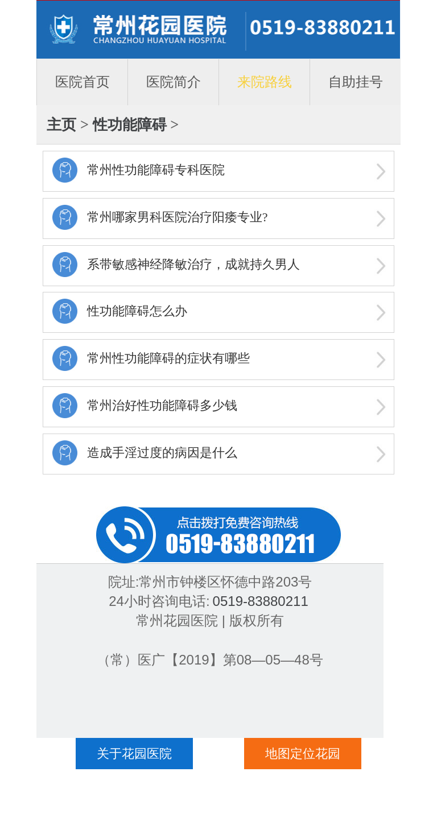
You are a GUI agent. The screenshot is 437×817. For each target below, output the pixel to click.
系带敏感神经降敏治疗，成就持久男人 (193, 264)
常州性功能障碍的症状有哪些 (168, 358)
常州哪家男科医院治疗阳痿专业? (177, 217)
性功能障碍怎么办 (137, 311)
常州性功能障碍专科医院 (156, 170)
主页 (61, 124)
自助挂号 (355, 81)
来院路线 (264, 81)
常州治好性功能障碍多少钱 (162, 405)
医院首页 (82, 81)
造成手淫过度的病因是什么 (162, 452)
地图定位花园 (302, 753)
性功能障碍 (130, 124)
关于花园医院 (134, 753)
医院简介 (173, 81)
